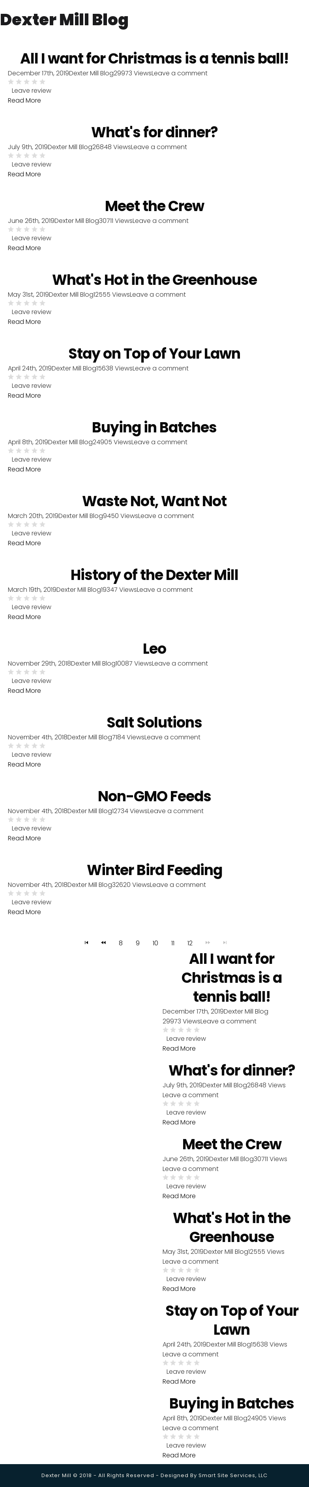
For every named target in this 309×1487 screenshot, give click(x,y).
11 (172, 948)
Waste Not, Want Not (154, 504)
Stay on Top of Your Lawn (154, 356)
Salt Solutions (154, 727)
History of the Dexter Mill (154, 578)
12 (190, 948)
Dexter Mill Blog (70, 147)
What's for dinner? (154, 133)
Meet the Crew (154, 207)
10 (155, 948)
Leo (154, 652)
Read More (24, 100)
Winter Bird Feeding (154, 875)
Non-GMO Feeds (154, 801)
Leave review (31, 90)
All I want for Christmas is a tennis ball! (232, 983)
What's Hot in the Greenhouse (154, 282)
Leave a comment (159, 147)
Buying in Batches (154, 430)
